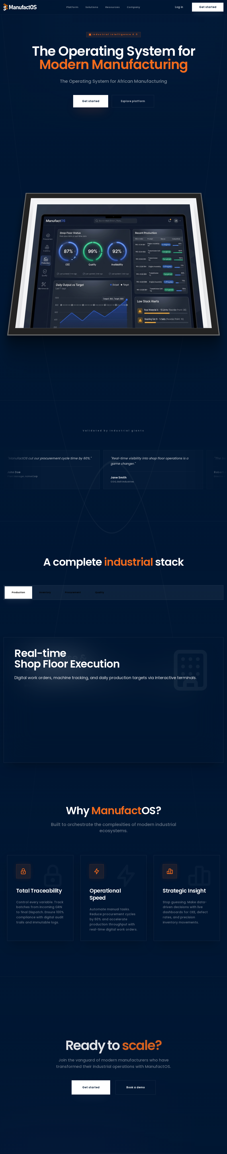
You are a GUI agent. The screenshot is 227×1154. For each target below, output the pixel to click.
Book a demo (135, 1087)
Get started (207, 7)
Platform (72, 7)
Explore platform (133, 101)
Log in (179, 7)
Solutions (91, 7)
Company (133, 7)
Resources (112, 7)
